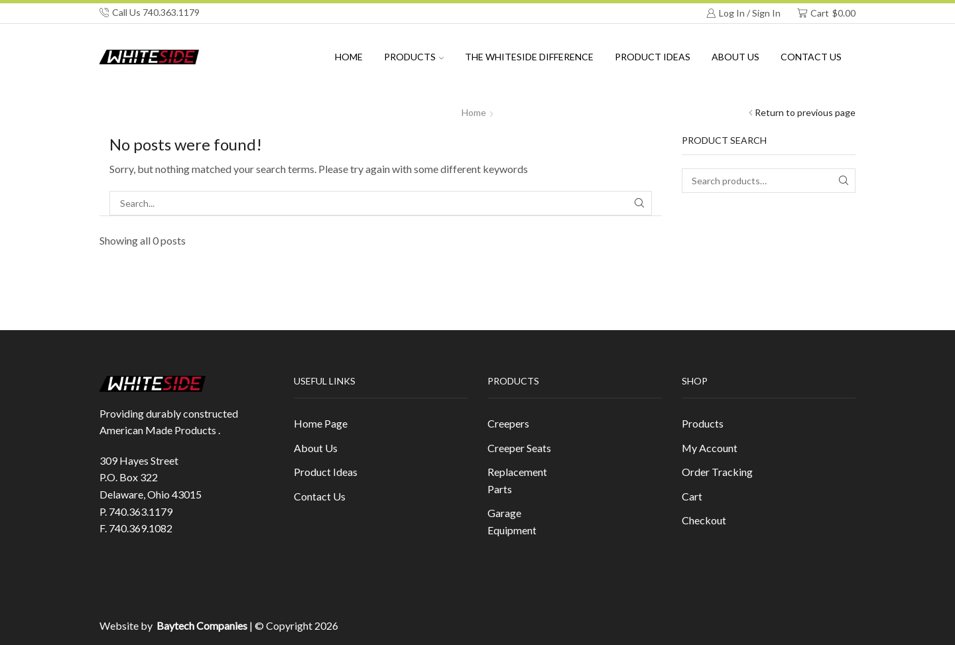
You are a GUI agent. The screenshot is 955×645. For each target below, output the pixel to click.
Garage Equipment (512, 521)
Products (414, 56)
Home (349, 56)
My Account (709, 447)
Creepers (508, 423)
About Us (316, 447)
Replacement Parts (517, 480)
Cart (692, 496)
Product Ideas (652, 56)
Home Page (321, 423)
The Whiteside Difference (529, 56)
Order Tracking (717, 471)
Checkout (704, 520)
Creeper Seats (519, 447)
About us (735, 56)
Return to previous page (805, 112)
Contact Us (811, 56)
